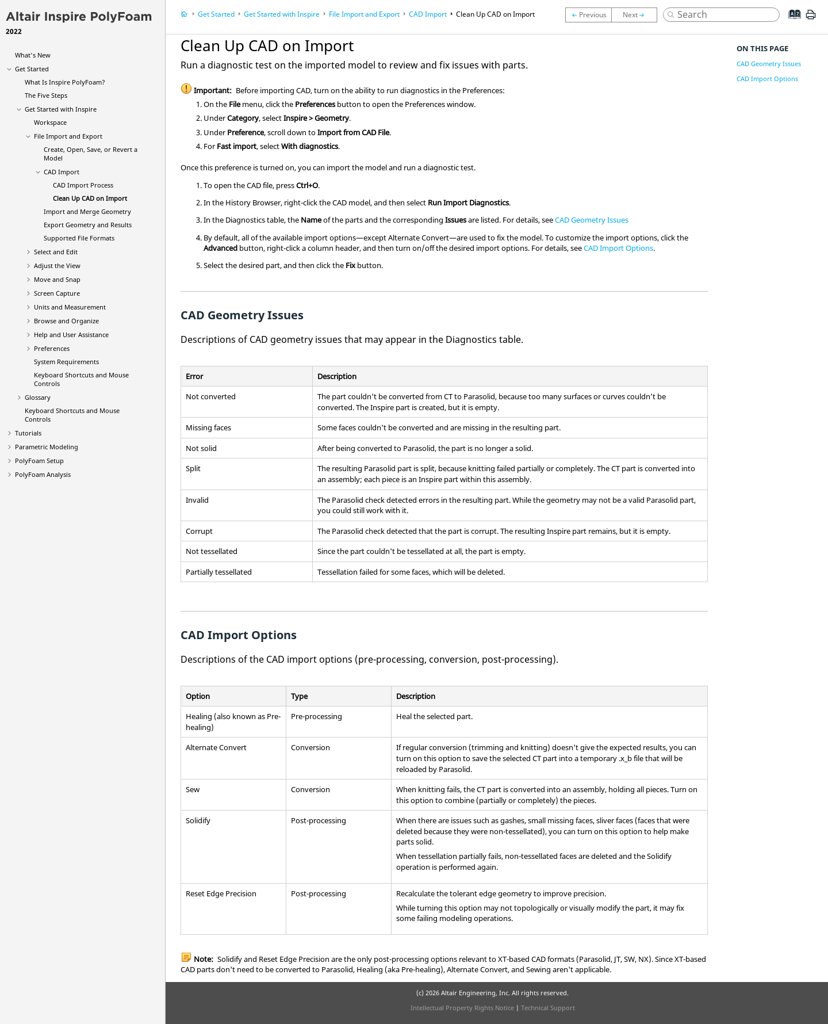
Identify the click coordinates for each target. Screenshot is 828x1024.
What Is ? (65, 82)
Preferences (52, 348)
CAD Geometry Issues (591, 220)
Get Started (32, 68)
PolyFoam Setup (39, 460)
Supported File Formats (79, 238)
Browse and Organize (66, 320)
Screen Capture (57, 293)
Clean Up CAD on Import (90, 198)
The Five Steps (46, 95)
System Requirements (66, 361)
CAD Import (61, 171)
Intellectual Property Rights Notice (462, 1007)
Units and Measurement (70, 307)
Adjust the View (57, 265)
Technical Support (548, 1007)
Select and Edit (56, 251)
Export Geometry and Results (88, 224)
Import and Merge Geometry (87, 211)
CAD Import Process (83, 185)
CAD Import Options (618, 248)
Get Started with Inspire (61, 109)
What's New (33, 55)
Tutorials (28, 433)
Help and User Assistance (71, 334)
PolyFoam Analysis (43, 474)
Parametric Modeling (46, 446)
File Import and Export (68, 136)
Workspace (50, 122)
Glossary (38, 397)
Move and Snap (57, 279)
